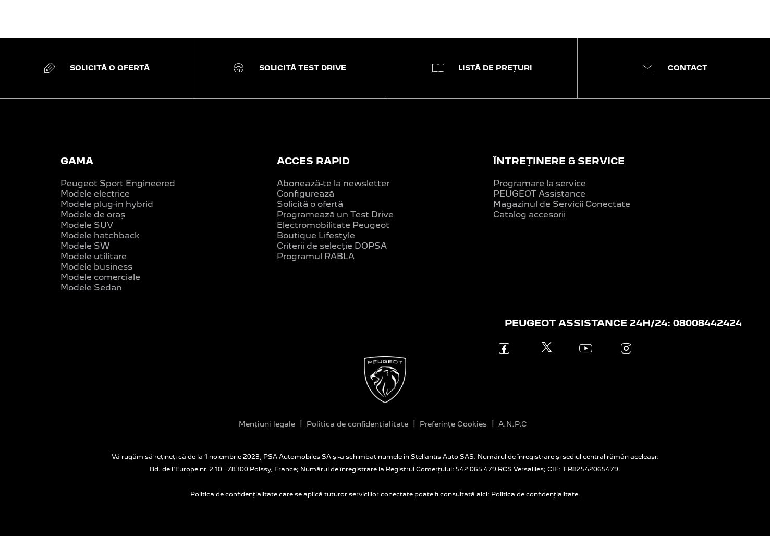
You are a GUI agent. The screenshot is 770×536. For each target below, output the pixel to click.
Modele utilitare (93, 256)
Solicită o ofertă (310, 204)
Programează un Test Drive (335, 215)
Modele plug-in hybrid (106, 204)
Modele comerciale (100, 277)
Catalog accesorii (529, 215)
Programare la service (539, 183)
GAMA (76, 160)
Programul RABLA (316, 256)
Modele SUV (86, 225)
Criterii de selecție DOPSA (332, 246)
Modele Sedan (91, 288)
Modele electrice (95, 194)
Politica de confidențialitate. (535, 494)
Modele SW (85, 246)
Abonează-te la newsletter (333, 183)
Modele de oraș (92, 215)
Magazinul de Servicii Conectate (561, 204)
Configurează (305, 194)
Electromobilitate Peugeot (333, 225)
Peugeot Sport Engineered (117, 183)
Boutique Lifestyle (316, 235)
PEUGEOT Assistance (539, 194)
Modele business (96, 267)
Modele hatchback (100, 235)
